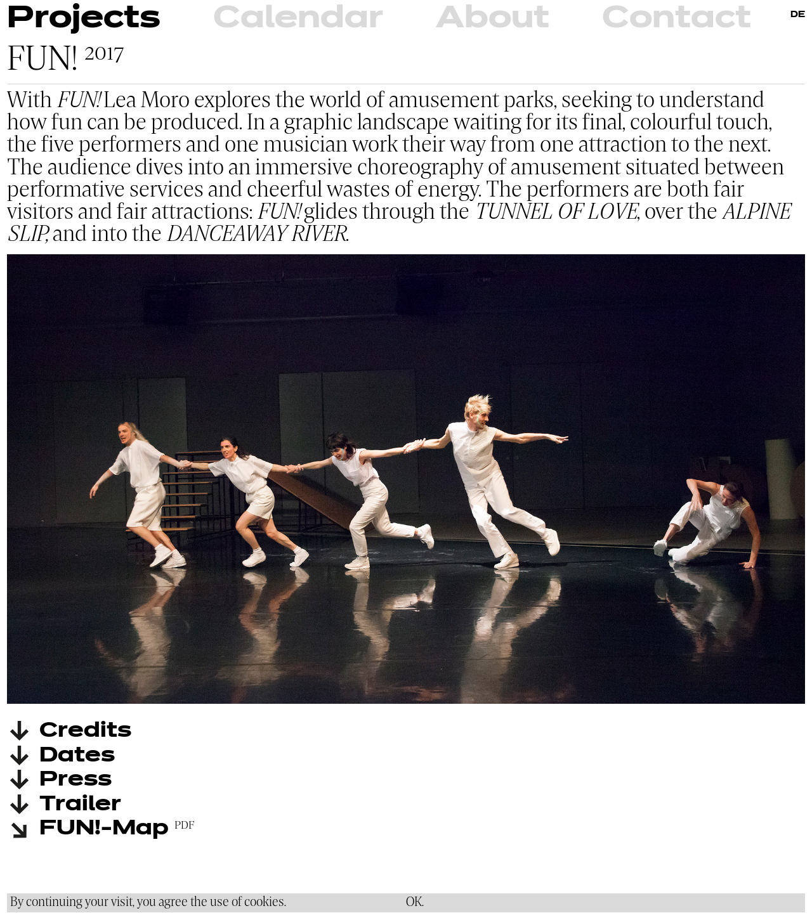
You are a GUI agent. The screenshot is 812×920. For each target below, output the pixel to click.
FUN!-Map (104, 829)
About (492, 19)
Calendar (298, 19)
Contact (676, 19)
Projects (83, 19)
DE (797, 15)
